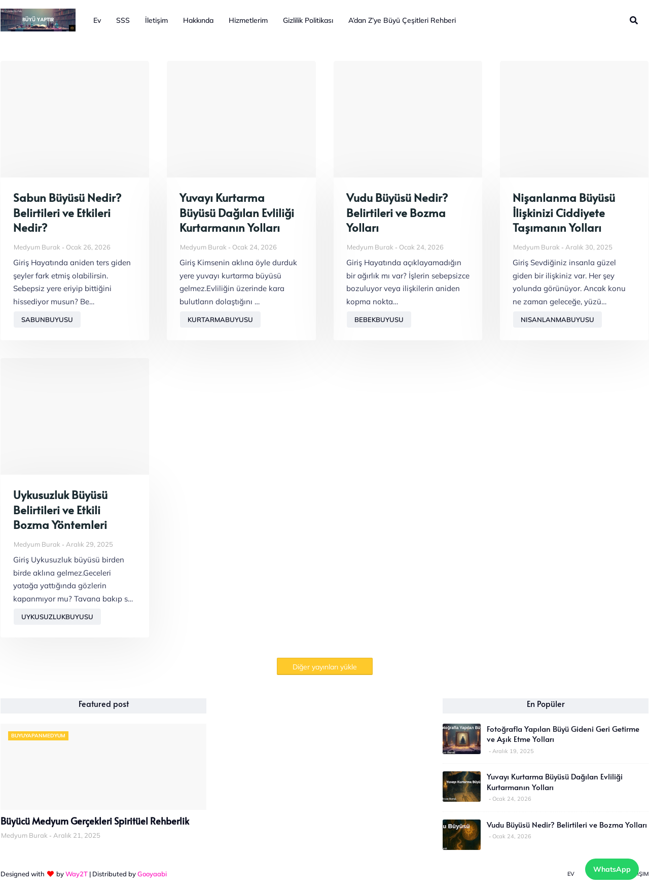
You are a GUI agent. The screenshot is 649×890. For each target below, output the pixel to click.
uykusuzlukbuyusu (57, 617)
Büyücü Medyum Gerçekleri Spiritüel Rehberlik (95, 821)
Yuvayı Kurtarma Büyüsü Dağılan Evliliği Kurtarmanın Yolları (236, 212)
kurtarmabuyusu (220, 319)
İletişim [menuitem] (156, 20)
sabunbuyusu (47, 319)
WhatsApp (612, 869)
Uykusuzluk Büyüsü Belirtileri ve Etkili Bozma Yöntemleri (60, 509)
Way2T (76, 874)
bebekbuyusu (379, 319)
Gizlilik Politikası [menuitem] (308, 20)
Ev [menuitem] (97, 20)
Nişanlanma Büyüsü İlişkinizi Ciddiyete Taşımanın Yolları (564, 212)
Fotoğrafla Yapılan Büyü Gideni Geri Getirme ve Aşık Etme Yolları (563, 734)
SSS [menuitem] (123, 20)
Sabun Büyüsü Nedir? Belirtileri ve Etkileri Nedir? (67, 212)
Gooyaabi (152, 874)
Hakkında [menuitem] (198, 20)
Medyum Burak (37, 247)
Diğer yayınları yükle (325, 666)
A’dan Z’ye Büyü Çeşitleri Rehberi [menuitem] (402, 20)
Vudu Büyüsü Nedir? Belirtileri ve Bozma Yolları (397, 212)
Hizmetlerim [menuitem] (248, 20)
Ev (570, 873)
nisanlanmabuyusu (557, 319)
